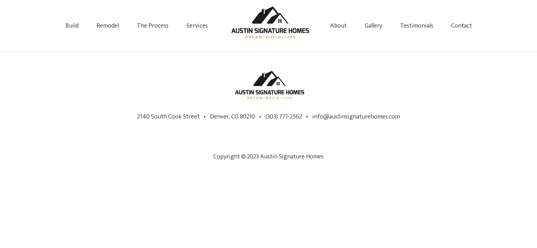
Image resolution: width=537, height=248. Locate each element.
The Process (153, 26)
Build (72, 26)
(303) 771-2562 (283, 117)
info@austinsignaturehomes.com (356, 117)
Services (197, 26)
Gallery (373, 26)
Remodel (108, 26)
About (338, 26)
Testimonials (416, 26)
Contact (461, 26)
